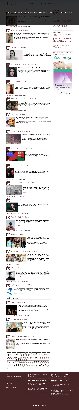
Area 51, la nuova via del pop (18, 302)
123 (42, 358)
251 (48, 366)
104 (49, 357)
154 (19, 361)
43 (29, 354)
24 (40, 353)
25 (42, 353)
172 (13, 362)
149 (9, 361)
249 (44, 366)
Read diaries (9, 383)
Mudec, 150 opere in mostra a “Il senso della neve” (39, 375)
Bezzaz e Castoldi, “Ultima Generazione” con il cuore (24, 251)
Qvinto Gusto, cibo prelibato (18, 114)
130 (13, 360)
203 (34, 364)
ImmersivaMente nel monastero (19, 319)
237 (18, 366)
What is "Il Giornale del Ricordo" (13, 376)
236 (16, 366)
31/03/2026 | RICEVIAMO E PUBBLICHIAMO (60, 50)
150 (11, 361)
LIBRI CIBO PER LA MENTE (15, 43)
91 (25, 357)
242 (29, 366)
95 (32, 357)
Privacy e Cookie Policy (11, 387)
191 (9, 364)
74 (39, 355)
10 (18, 353)
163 (37, 361)
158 (27, 361)
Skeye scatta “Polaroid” (62, 394)
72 (35, 355)
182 (34, 362)
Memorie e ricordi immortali (39, 392)
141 (35, 360)
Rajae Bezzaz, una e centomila (18, 47)
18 (30, 353)
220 (25, 365)
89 (22, 357)
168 (47, 361)
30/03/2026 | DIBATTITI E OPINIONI (59, 54)
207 (42, 364)
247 (40, 366)
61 (17, 355)
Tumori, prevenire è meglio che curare (39, 381)
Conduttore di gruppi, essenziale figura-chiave (62, 391)
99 (39, 357)
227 (40, 365)
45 (32, 354)
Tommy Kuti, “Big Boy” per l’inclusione (20, 217)
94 (30, 357)
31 (9, 354)
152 (15, 361)
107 (11, 358)
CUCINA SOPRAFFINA (14, 127)
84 (14, 357)
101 (42, 357)
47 (36, 354)
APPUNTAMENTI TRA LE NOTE (16, 144)
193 (13, 364)
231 (48, 365)
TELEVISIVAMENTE (14, 78)
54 (47, 354)
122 (40, 358)
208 (44, 364)
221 (27, 365)
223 (32, 365)
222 (29, 365)
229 (44, 365)
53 (46, 354)
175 (20, 362)
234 (12, 366)
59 (14, 355)
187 (44, 362)
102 (44, 357)
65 (24, 355)
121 (38, 358)
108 (13, 358)
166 (43, 361)
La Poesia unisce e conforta (18, 234)
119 (34, 358)
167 (45, 361)
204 (36, 364)
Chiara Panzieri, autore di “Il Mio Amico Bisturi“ (23, 64)
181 (32, 362)
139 (31, 360)
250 (46, 366)
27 (45, 353)
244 (33, 366)
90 (24, 357)
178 (26, 362)
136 (25, 360)
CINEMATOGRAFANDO (15, 162)
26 (43, 353)
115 (27, 358)
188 (46, 362)
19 (32, 353)
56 (9, 355)
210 (48, 364)
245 (35, 366)
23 (38, 353)
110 (17, 358)
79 (48, 355)
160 (31, 361)
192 (11, 364)
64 (22, 355)
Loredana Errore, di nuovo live (18, 200)
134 (21, 360)
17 (29, 353)
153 (17, 361)
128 (9, 360)
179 (28, 362)
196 (19, 364)
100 (41, 357)
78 (46, 355)
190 (7, 364)
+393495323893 (39, 399)
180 (30, 362)
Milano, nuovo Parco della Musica (19, 268)
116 (28, 358)
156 (23, 361)
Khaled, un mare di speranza (63, 26)
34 (14, 354)
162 (35, 361)
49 (39, 354)
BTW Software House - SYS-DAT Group (36, 402)
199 (25, 364)
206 (40, 364)
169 (7, 362)
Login (7, 385)
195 (17, 364)
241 (26, 366)
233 (10, 366)
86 (17, 357)
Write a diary (9, 381)
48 (37, 354)
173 (15, 362)
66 (25, 355)
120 (36, 358)
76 (42, 355)
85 (15, 357)
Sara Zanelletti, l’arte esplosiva (19, 82)
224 (34, 365)
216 (17, 365)
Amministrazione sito (47, 402)
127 (7, 360)
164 (39, 361)
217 (19, 365)
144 (42, 360)
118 (32, 358)
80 (7, 357)
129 (11, 360)
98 (37, 357)
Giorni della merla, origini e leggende (39, 384)
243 (31, 366)
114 (25, 358)
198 (23, 364)
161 (33, 361)
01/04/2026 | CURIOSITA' (57, 47)
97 (35, 357)
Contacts (8, 374)
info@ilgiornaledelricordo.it (47, 399)
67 (27, 355)
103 (46, 357)
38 (20, 354)
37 (19, 354)
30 (7, 354)
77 (44, 355)
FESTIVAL (12, 264)
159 (29, 361)
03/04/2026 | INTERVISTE (57, 40)
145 (44, 360)
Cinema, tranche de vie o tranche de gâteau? (22, 148)
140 (33, 360)
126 (48, 358)
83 (12, 357)
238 (20, 366)
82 (10, 357)
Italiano (8, 390)
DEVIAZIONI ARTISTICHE (15, 95)
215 (15, 365)
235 (14, 366)
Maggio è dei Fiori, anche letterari (19, 30)
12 (21, 353)
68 (29, 355)
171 (11, 362)
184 (38, 362)
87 (19, 357)
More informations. (70, 12)
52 (44, 354)
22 (37, 353)
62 (19, 355)
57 (10, 355)
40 (24, 354)
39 (22, 354)
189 (48, 362)
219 (23, 365)
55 (7, 355)
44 (30, 354)
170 (9, 362)
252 (7, 368)
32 (10, 354)
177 (24, 362)
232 (7, 366)
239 (22, 366)
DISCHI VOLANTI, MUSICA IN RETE (17, 26)
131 (15, 360)
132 (17, 360)
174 (18, 362)
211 (7, 365)
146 (46, 360)
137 (27, 360)
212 (9, 365)
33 (12, 354)
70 (32, 355)
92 (27, 357)
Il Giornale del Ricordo (15, 399)
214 (13, 365)
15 (26, 353)
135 (23, 360)
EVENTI (11, 298)
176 (22, 362)
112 (21, 358)
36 (17, 354)
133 (19, 360)
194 (15, 364)
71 (34, 355)
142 (37, 360)
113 (23, 358)
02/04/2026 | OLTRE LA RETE (58, 43)
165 (41, 361)
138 (29, 360)
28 (47, 353)
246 (37, 366)
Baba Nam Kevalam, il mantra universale (39, 389)
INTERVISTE (12, 61)
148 (7, 361)
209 (46, 364)
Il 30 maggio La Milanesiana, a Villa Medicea (23, 285)
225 (36, 365)
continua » (26, 38)
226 (38, 365)
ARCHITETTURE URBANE (15, 110)
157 (25, 361)
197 (21, 364)
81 (9, 357)
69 (30, 355)
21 (35, 353)
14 (24, 353)
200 (27, 364)
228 (42, 365)
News (8, 26)
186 (42, 362)
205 (38, 364)
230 (46, 365)
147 (48, 360)
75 (41, 355)
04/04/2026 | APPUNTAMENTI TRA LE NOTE (61, 36)
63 (20, 355)
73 (37, 355)
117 (30, 358)
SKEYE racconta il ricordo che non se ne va (62, 379)
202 (31, 364)
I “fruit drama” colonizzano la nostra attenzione (62, 381)
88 (20, 357)
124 (44, 358)
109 (15, 358)
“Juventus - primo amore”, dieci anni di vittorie (39, 379)
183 (36, 362)
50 (41, 354)
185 (40, 362)
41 (25, 354)
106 (9, 358)
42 (27, 354)
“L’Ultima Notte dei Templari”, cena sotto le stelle (23, 99)
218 (21, 365)
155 (21, 361)
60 (15, 355)
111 (19, 358)
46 (34, 354)
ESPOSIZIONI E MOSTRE (15, 179)
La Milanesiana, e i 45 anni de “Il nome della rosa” (24, 183)
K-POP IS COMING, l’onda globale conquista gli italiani (60, 49)
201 (29, 364)
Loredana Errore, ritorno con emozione (20, 131)
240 (24, 366)
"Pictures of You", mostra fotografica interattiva (23, 165)
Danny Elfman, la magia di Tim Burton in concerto (62, 375)
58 (12, 355)
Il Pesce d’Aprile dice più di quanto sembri (62, 385)
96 (34, 357)
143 (39, 360)
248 (42, 366)
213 (11, 365)
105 (7, 358)
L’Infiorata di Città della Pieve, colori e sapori (23, 336)
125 (46, 358)
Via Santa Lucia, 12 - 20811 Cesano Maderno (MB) (27, 399)
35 (15, 354)
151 (13, 361)
